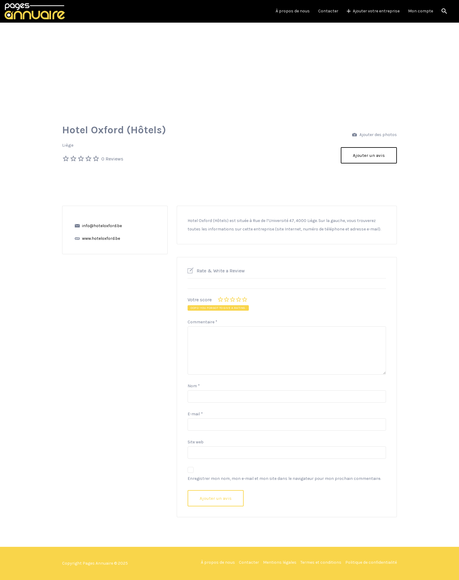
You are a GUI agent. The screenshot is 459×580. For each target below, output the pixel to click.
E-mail (195, 414)
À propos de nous (293, 11)
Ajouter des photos (374, 135)
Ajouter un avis (369, 155)
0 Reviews (112, 159)
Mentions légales (279, 562)
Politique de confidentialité (371, 562)
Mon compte (420, 11)
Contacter (328, 11)
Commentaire (202, 322)
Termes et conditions (320, 562)
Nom (194, 385)
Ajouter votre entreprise (376, 11)
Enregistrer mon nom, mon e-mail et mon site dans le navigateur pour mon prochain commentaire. (284, 478)
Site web (196, 442)
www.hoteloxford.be (101, 238)
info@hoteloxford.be (102, 225)
